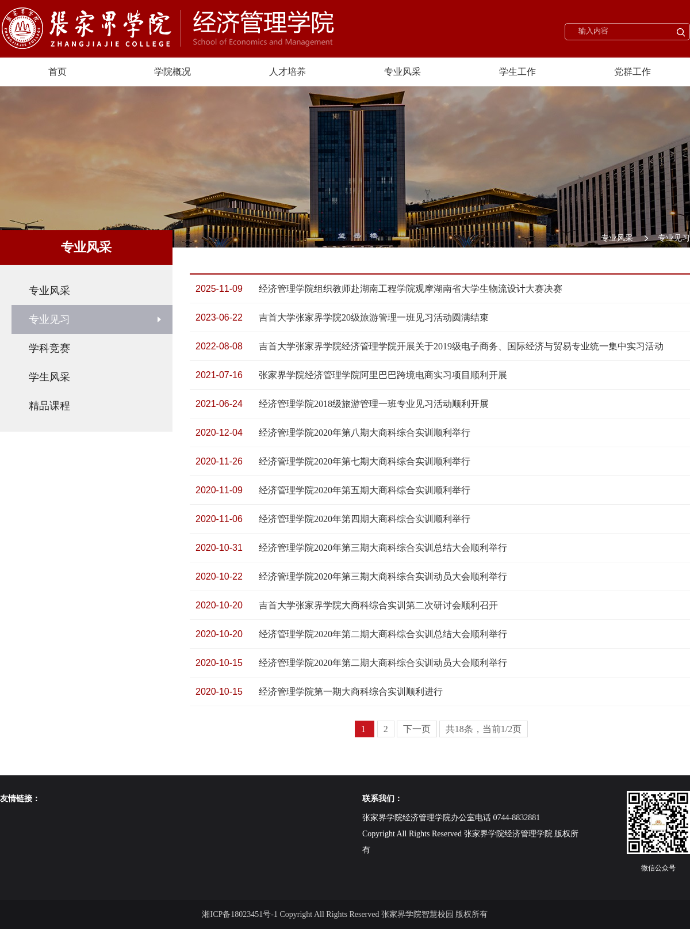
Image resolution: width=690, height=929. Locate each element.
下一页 (417, 729)
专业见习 (674, 238)
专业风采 (402, 72)
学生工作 (517, 72)
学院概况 (172, 72)
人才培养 (287, 72)
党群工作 (632, 72)
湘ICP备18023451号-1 (239, 914)
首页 (57, 72)
